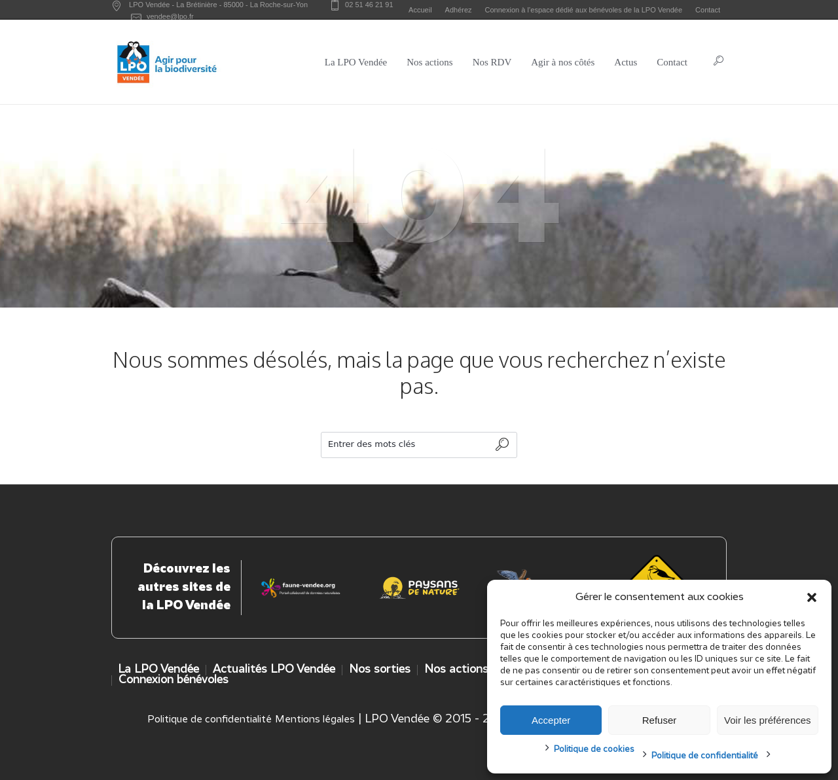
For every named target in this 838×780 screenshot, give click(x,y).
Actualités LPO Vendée (274, 670)
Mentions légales (315, 719)
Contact (707, 10)
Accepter (551, 720)
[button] (811, 597)
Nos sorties (379, 670)
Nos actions (456, 670)
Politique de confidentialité (704, 756)
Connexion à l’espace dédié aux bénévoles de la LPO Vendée (584, 10)
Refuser (659, 720)
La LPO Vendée (158, 670)
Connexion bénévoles (173, 680)
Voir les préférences (767, 720)
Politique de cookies (594, 749)
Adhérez (458, 10)
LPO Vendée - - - (218, 5)
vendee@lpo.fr (170, 16)
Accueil (420, 10)
